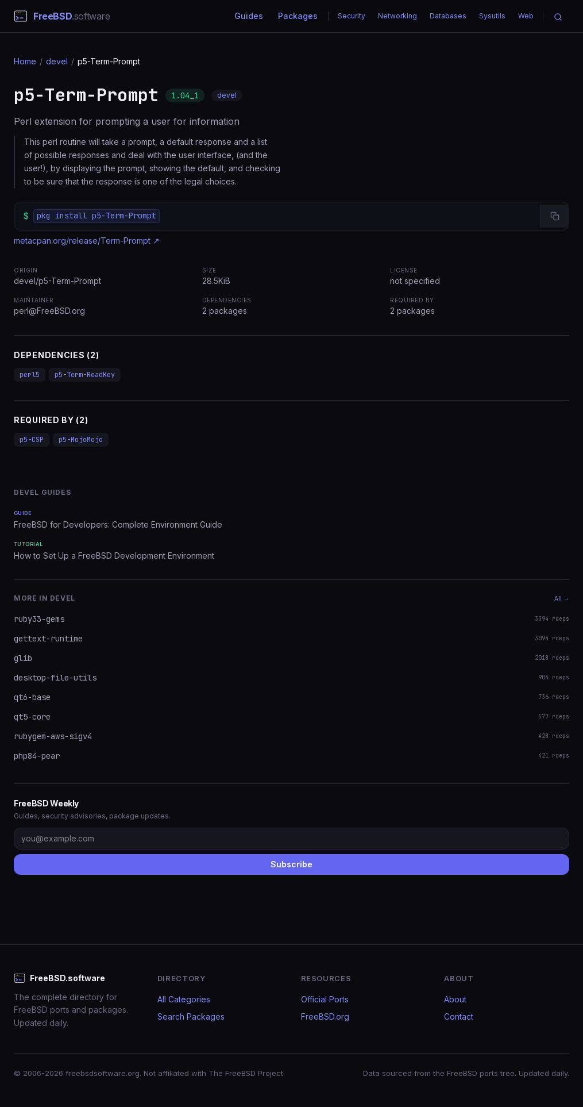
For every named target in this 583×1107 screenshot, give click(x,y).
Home (25, 61)
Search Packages (191, 1016)
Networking (397, 15)
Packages (298, 16)
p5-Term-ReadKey (85, 374)
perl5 (30, 374)
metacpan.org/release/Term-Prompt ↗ (87, 240)
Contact (458, 1016)
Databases (448, 15)
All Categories (183, 999)
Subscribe (291, 864)
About (455, 999)
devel (57, 61)
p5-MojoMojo (81, 439)
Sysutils (492, 15)
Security (351, 15)
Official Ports (325, 999)
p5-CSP (32, 439)
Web (526, 15)
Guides (248, 16)
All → (561, 598)
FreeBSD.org (325, 1016)
